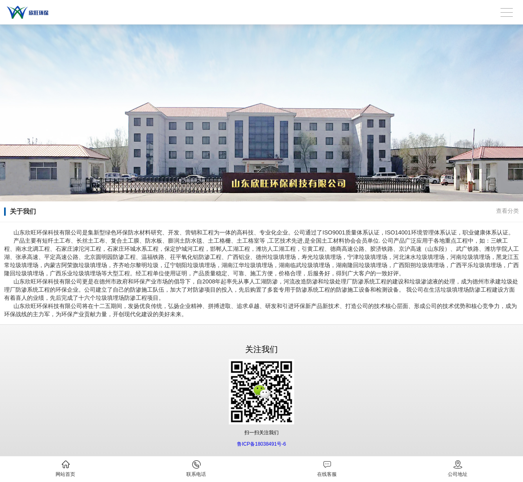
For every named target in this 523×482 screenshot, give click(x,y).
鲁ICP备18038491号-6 (261, 444)
